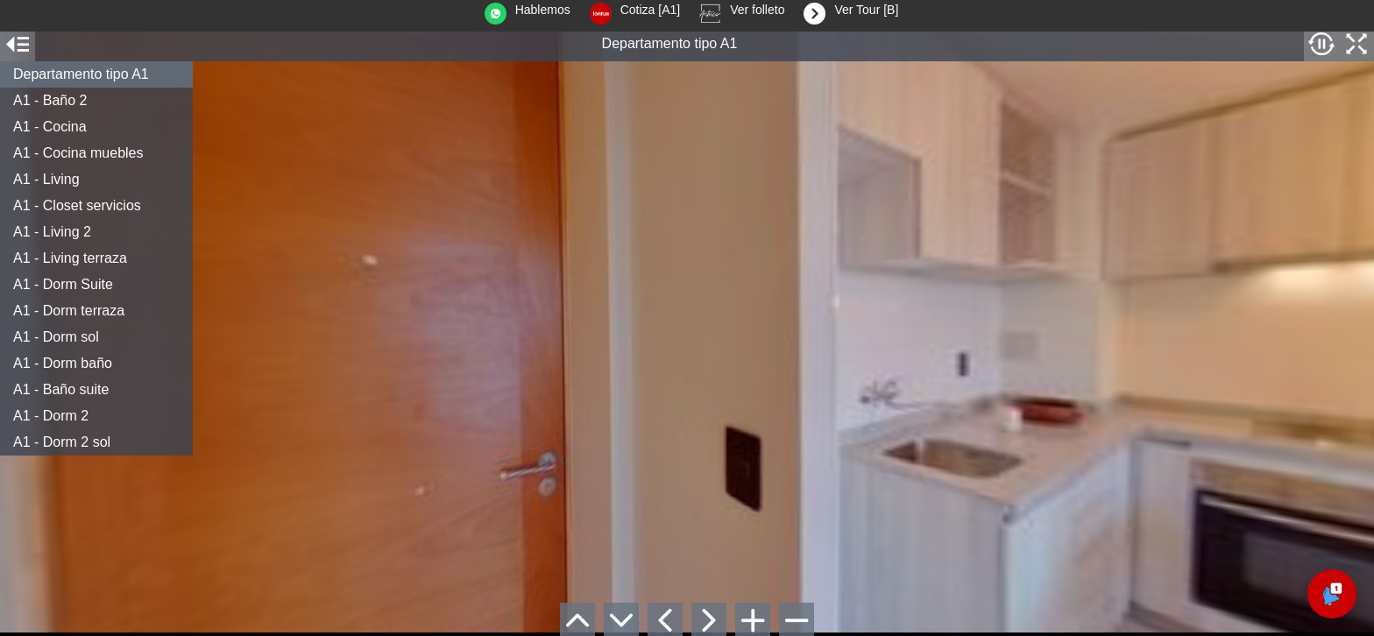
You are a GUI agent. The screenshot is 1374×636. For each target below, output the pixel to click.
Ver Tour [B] (846, 14)
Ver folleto (737, 14)
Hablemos (523, 14)
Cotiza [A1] (630, 14)
